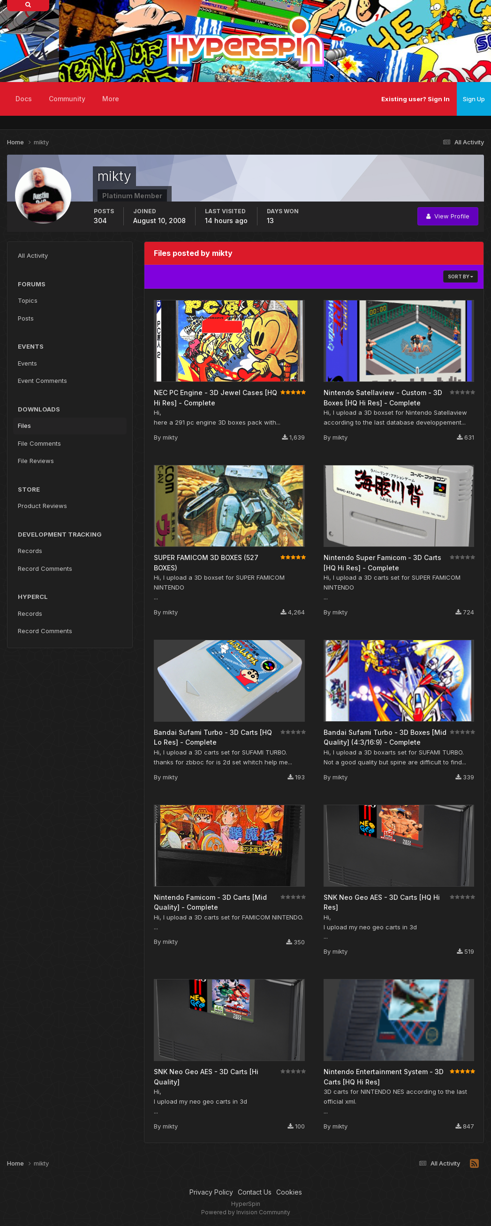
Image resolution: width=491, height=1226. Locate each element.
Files (24, 425)
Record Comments (45, 568)
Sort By (460, 276)
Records (30, 550)
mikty (170, 437)
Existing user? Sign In (415, 99)
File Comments (39, 443)
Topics (28, 300)
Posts (26, 318)
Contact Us (255, 1192)
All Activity (33, 255)
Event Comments (42, 380)
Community (67, 99)
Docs (23, 99)
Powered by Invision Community (245, 1212)
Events (27, 363)
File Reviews (36, 460)
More (110, 99)
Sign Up (474, 99)
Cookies (289, 1192)
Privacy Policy (211, 1192)
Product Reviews (42, 505)
